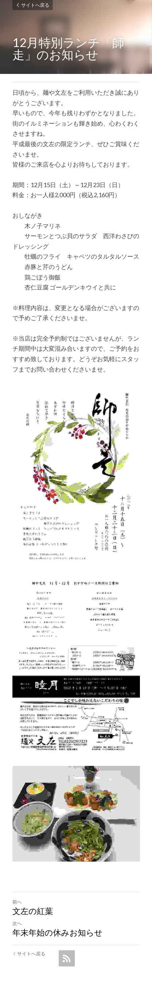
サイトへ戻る (32, 5)
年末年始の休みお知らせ (57, 932)
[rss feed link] (67, 958)
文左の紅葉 (32, 911)
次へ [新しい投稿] (17, 923)
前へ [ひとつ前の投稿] (17, 902)
